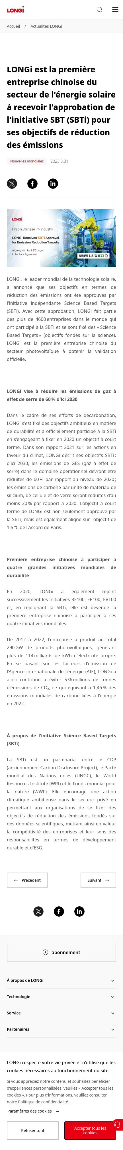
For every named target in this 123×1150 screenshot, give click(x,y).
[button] (99, 9)
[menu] (115, 9)
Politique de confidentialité (43, 1102)
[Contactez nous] (117, 1125)
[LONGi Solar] (15, 9)
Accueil (13, 26)
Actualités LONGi (46, 26)
